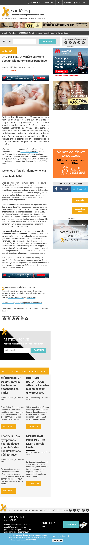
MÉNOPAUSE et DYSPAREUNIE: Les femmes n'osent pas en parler (11, 385)
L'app (59, 2)
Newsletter (22, 510)
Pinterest (74, 42)
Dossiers (14, 18)
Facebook (65, 42)
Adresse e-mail (10, 346)
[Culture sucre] (70, 143)
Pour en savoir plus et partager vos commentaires (22, 303)
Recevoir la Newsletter (70, 184)
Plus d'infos (31, 540)
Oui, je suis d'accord (60, 536)
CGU (58, 510)
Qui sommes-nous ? (37, 510)
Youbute (83, 42)
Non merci (57, 541)
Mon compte (82, 2)
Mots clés (7, 41)
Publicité (51, 510)
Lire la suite (8, 426)
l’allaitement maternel (29, 151)
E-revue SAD (49, 2)
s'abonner (71, 524)
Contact (65, 510)
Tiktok (78, 42)
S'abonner (39, 350)
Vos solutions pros (80, 210)
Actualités (6, 18)
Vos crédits (80, 200)
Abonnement (23, 18)
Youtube (26, 318)
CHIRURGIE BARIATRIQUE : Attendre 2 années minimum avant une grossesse (37, 385)
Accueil (4, 33)
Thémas (67, 2)
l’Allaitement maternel (16, 298)
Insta (22, 318)
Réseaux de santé (35, 18)
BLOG (44, 18)
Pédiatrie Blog (32, 298)
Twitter (70, 42)
